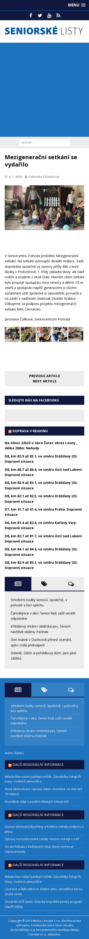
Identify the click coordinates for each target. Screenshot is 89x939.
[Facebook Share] (5, 241)
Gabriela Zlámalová (43, 176)
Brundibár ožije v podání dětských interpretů (37, 801)
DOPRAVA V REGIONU (30, 431)
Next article (44, 381)
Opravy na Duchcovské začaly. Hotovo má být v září (42, 839)
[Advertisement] (44, 89)
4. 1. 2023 (15, 176)
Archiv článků (14, 753)
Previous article (44, 376)
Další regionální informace (38, 764)
